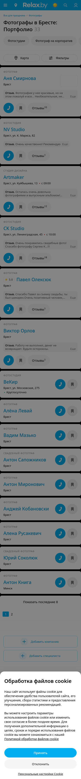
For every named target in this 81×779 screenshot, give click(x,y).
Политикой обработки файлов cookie (31, 739)
